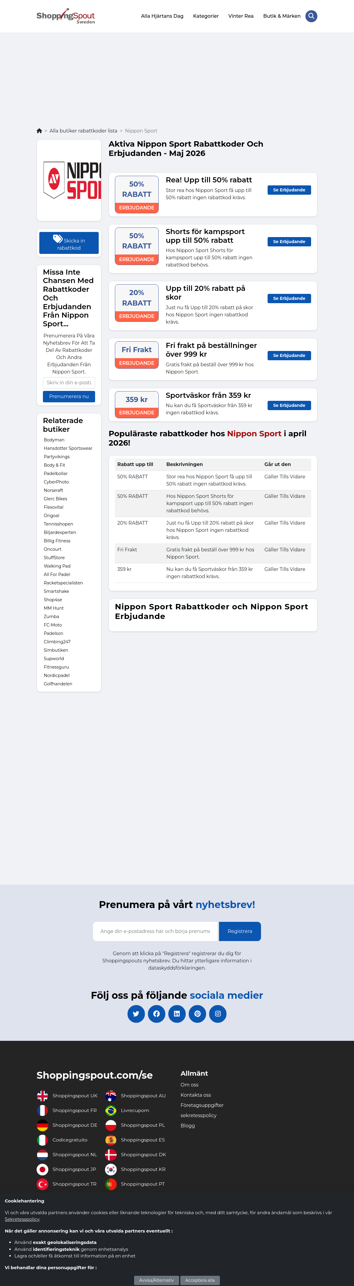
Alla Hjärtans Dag (162, 16)
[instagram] (219, 1014)
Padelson (53, 632)
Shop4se (53, 599)
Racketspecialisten (63, 582)
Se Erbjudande (289, 189)
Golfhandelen (58, 683)
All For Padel (57, 574)
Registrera (240, 931)
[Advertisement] (177, 82)
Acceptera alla (200, 1280)
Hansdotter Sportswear (68, 447)
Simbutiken (56, 649)
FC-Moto (53, 624)
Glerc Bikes (55, 498)
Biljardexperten (60, 532)
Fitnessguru (56, 666)
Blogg (188, 1126)
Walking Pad (57, 565)
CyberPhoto (56, 481)
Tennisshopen (58, 523)
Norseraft (53, 489)
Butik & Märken (282, 16)
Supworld (54, 658)
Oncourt (53, 548)
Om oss (190, 1085)
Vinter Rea (241, 16)
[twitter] (135, 1014)
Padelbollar (56, 473)
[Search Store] (311, 16)
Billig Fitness (57, 540)
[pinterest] (198, 1014)
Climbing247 (57, 641)
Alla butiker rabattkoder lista (83, 130)
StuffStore (54, 557)
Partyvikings (57, 456)
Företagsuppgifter (202, 1105)
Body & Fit (54, 464)
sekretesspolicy (199, 1115)
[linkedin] (177, 1014)
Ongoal (51, 515)
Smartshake (56, 590)
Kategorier (205, 16)
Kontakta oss (196, 1095)
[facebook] (156, 1014)
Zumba (51, 616)
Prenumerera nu (69, 396)
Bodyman (54, 439)
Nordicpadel (57, 675)
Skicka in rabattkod (69, 241)
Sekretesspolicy (22, 1219)
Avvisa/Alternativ (156, 1280)
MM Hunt (54, 607)
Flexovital (53, 506)
